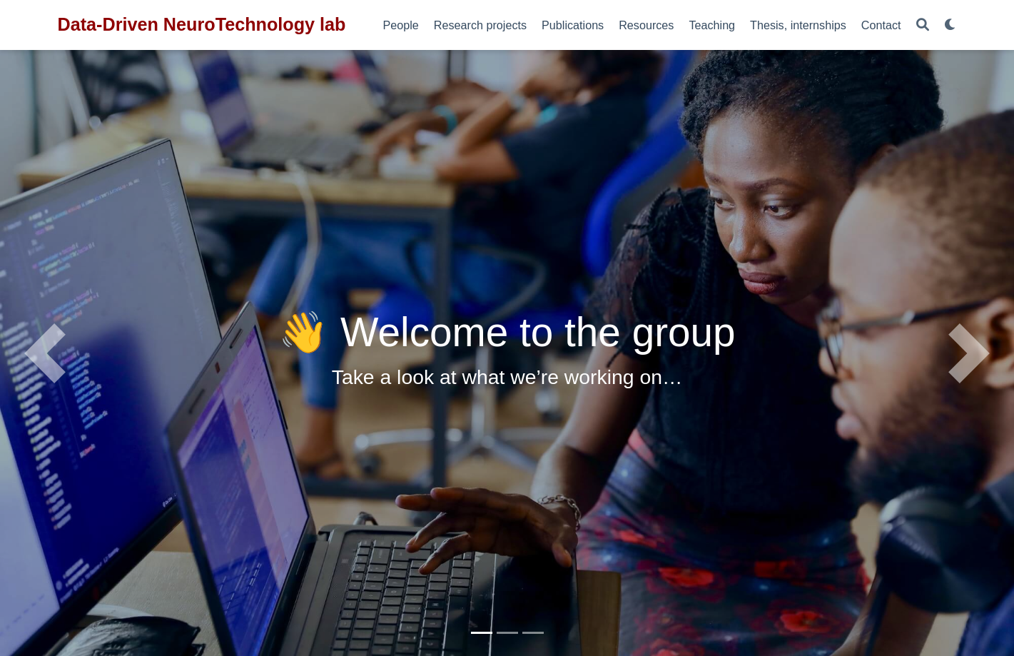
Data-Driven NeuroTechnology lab (202, 24)
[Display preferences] (950, 25)
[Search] (922, 25)
